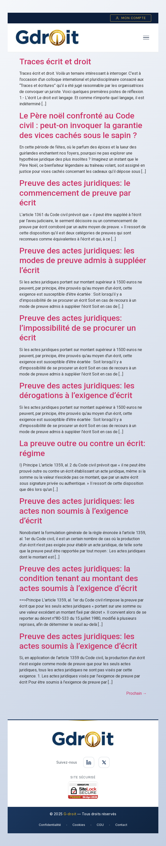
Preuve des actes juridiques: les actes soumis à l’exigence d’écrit (78, 641)
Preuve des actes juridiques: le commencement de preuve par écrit (75, 192)
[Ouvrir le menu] (146, 38)
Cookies (78, 825)
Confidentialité (50, 825)
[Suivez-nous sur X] (104, 762)
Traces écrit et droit (55, 61)
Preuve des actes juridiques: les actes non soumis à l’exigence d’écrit (76, 510)
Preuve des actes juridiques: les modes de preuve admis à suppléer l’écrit (82, 260)
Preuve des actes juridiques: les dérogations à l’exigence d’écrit (76, 390)
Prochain (136, 693)
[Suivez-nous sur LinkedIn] (88, 762)
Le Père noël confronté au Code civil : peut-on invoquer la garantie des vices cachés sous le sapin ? (80, 125)
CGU (100, 825)
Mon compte (131, 18)
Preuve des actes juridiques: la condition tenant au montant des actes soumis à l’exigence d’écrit (78, 578)
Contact (121, 825)
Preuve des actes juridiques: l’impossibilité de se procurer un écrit (77, 327)
